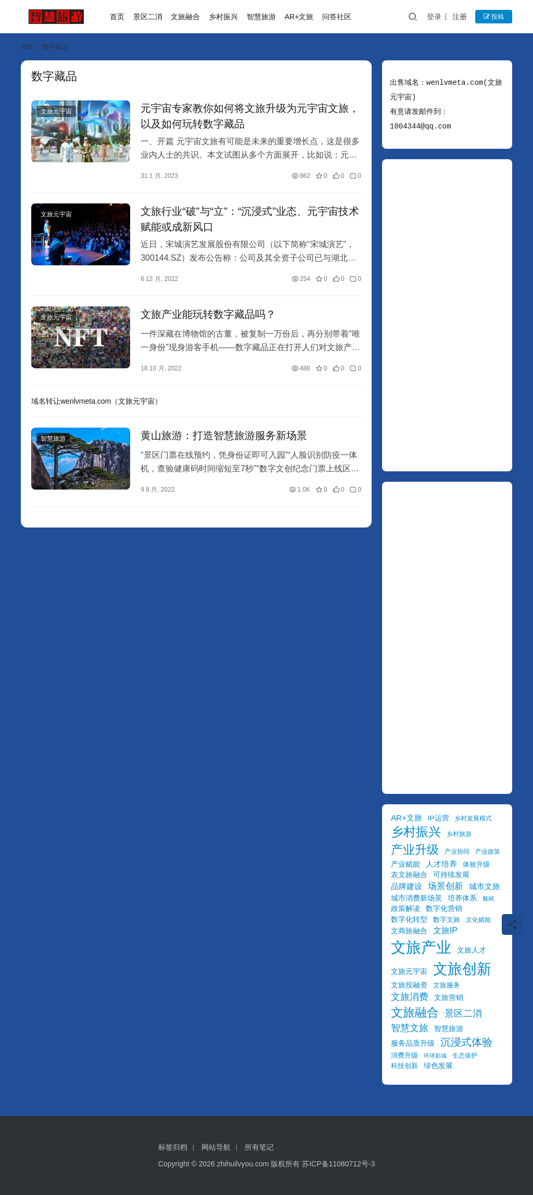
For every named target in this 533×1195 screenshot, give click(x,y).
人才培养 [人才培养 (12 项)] (441, 863)
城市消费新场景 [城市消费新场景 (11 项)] (416, 898)
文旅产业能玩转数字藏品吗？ (208, 314)
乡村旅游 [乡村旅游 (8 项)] (459, 833)
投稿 (494, 16)
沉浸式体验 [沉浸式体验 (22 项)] (466, 1042)
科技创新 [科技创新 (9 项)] (404, 1066)
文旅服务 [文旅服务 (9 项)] (446, 985)
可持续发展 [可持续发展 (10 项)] (451, 875)
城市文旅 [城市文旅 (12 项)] (484, 886)
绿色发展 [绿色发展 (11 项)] (438, 1065)
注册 (459, 16)
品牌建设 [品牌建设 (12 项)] (406, 886)
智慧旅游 (261, 16)
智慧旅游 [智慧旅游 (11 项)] (448, 1028)
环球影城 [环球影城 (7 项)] (435, 1055)
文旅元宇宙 (56, 111)
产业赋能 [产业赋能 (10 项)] (405, 864)
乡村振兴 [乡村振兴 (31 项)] (416, 832)
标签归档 (172, 1147)
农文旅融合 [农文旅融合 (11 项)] (409, 874)
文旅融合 (185, 16)
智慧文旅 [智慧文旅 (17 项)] (409, 1027)
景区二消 (147, 16)
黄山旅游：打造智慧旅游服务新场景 (224, 435)
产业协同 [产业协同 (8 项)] (457, 851)
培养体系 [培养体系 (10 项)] (462, 898)
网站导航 (216, 1147)
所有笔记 (259, 1147)
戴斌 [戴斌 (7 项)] (488, 898)
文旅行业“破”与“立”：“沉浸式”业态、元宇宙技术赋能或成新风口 (250, 219)
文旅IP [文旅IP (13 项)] (445, 930)
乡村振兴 (223, 16)
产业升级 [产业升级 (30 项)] (415, 849)
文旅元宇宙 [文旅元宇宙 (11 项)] (409, 971)
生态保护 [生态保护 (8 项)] (464, 1055)
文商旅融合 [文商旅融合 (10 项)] (409, 931)
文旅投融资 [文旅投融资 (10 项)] (409, 985)
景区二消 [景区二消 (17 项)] (463, 1013)
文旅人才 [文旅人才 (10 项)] (471, 950)
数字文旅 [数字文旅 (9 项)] (446, 919)
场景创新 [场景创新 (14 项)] (445, 886)
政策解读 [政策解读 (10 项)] (405, 909)
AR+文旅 (299, 16)
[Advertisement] (447, 315)
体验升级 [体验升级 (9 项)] (476, 864)
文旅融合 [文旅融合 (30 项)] (415, 1012)
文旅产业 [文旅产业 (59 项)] (421, 947)
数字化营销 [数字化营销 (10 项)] (444, 909)
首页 (117, 16)
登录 (434, 16)
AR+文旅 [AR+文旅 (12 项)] (406, 817)
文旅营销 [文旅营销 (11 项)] (448, 997)
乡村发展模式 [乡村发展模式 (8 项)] (473, 818)
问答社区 (336, 16)
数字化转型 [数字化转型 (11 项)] (409, 919)
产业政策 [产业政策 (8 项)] (487, 851)
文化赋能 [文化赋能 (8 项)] (478, 919)
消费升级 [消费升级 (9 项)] (404, 1055)
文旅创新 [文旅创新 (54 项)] (462, 968)
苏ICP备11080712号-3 (338, 1164)
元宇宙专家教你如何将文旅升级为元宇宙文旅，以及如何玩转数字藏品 (250, 116)
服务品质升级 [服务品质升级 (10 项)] (413, 1043)
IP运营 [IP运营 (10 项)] (438, 818)
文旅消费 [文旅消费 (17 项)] (409, 996)
